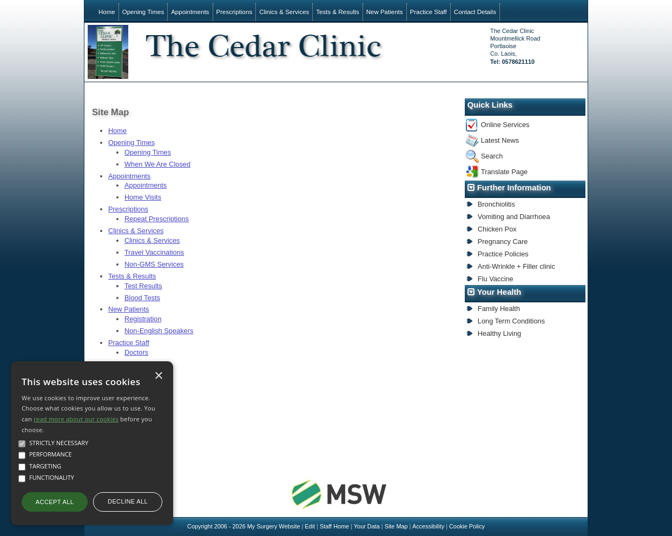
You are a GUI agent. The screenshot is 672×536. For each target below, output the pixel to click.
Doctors (136, 352)
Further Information (514, 187)
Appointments (190, 12)
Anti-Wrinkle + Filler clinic (516, 266)
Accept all (55, 502)
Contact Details (475, 12)
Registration (142, 319)
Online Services (505, 125)
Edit (310, 526)
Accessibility (428, 526)
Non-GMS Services (154, 264)
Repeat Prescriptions (156, 219)
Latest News (500, 140)
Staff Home (334, 526)
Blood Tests (142, 298)
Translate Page (504, 172)
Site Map (396, 526)
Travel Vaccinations (154, 252)
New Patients (384, 12)
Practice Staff (428, 12)
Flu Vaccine (495, 279)
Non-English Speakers (158, 331)
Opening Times (143, 12)
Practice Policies (503, 254)
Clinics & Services (284, 12)
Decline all (128, 501)
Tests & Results (337, 12)
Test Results (143, 286)
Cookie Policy (467, 526)
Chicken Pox (497, 229)
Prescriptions (234, 12)
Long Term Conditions (511, 321)
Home (106, 12)
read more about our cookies (76, 419)
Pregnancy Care (503, 241)
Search (492, 156)
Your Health (499, 292)
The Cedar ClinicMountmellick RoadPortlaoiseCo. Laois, (515, 46)
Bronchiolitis (496, 204)
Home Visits (142, 197)
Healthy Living (499, 333)
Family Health (499, 309)
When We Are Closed (157, 164)
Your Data (367, 526)
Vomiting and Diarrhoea (514, 217)
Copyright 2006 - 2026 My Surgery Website (243, 526)
